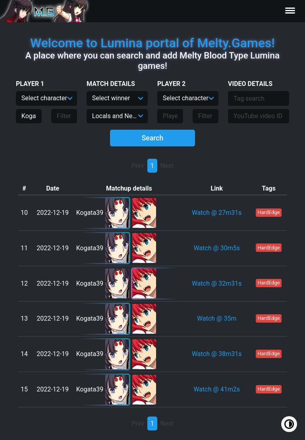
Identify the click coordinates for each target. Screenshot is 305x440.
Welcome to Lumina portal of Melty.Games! (152, 43)
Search (153, 138)
